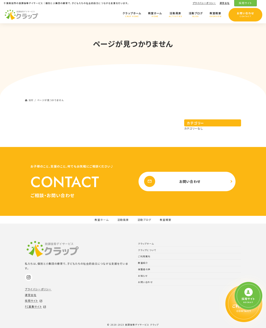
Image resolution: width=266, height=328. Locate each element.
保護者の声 (144, 269)
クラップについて (147, 250)
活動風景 (123, 220)
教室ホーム (102, 220)
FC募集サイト (35, 306)
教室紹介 (143, 262)
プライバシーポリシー (204, 2)
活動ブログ (144, 220)
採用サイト (245, 3)
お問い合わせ (171, 181)
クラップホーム (146, 243)
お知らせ (143, 275)
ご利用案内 (144, 256)
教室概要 (165, 220)
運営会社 (225, 2)
